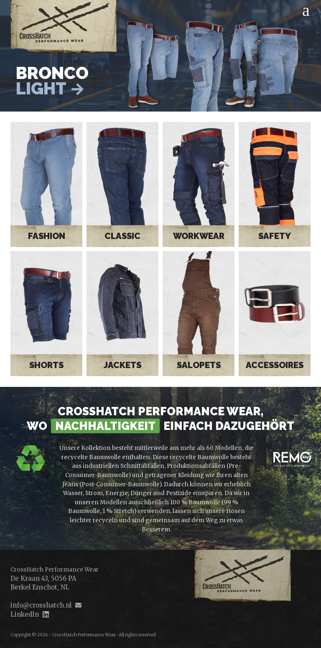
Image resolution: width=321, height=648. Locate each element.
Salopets (199, 365)
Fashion (46, 236)
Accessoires (274, 365)
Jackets (122, 365)
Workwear (198, 236)
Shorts (46, 365)
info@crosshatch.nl (40, 605)
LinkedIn (24, 614)
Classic (122, 236)
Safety (274, 236)
